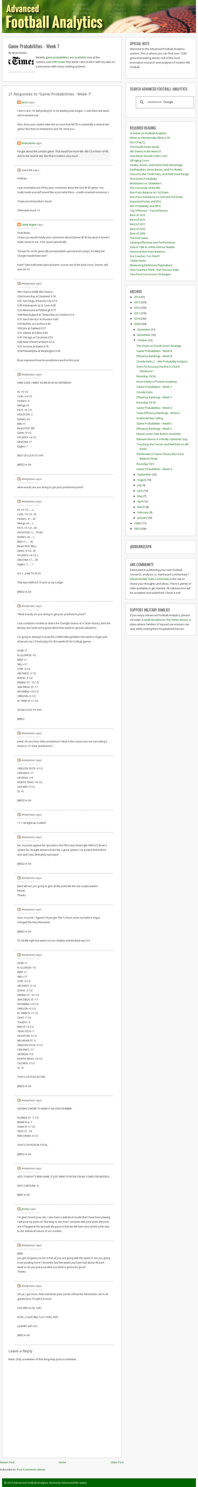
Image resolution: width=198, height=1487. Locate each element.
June (140, 491)
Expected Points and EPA (145, 201)
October (142, 340)
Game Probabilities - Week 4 (154, 469)
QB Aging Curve (139, 160)
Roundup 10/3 (145, 464)
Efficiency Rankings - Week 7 (154, 397)
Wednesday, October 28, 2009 (29, 1249)
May (140, 496)
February (143, 512)
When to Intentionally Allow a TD (150, 138)
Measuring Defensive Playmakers (151, 265)
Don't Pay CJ (137, 142)
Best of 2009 (137, 233)
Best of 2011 (137, 224)
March (141, 507)
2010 (137, 318)
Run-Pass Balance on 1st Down (149, 192)
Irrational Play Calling (150, 418)
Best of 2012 (137, 219)
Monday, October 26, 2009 (28, 505)
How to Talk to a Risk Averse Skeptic (152, 247)
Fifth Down (58, 62)
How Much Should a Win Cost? (148, 156)
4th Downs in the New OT (145, 151)
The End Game (139, 238)
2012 (137, 307)
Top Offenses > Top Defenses (149, 210)
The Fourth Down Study (144, 147)
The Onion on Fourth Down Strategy (159, 346)
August (142, 480)
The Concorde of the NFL (145, 188)
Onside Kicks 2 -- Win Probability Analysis (162, 361)
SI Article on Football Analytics (148, 133)
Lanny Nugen (28, 224)
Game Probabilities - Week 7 (33, 46)
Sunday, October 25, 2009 (28, 287)
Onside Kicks (145, 392)
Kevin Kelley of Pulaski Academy (157, 381)
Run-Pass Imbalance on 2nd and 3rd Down (156, 197)
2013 (137, 302)
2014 (137, 297)
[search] (164, 102)
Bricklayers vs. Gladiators (146, 183)
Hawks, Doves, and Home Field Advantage (156, 165)
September (144, 474)
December (144, 329)
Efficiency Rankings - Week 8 (154, 356)
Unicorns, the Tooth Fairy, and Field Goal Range (159, 174)
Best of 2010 (137, 229)
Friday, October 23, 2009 (27, 228)
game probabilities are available (66, 57)
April (140, 501)
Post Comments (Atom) (31, 1469)
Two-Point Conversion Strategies (150, 274)
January (142, 518)
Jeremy (25, 1209)
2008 (137, 523)
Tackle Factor (138, 260)
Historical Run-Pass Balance (147, 251)
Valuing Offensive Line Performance (152, 242)
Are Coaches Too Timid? (145, 256)
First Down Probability (143, 179)
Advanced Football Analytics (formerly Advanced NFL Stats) (50, 1483)
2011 (137, 313)
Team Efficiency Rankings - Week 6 (158, 413)
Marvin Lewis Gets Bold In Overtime (159, 434)
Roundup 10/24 (146, 376)
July (139, 485)
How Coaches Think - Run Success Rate (154, 270)
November (144, 335)
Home (62, 1462)
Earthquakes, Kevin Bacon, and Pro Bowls (156, 169)
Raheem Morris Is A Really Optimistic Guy (162, 439)
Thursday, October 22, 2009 (29, 106)
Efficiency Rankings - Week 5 (154, 428)
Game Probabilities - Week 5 (154, 423)
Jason (24, 102)
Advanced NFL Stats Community (149, 579)
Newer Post (7, 1462)
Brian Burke (28, 143)
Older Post (117, 1462)
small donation (153, 620)
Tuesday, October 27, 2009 (28, 1104)
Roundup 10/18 (146, 402)
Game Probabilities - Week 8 (154, 351)
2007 (137, 528)
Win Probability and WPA (145, 206)
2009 (137, 324)
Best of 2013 (137, 215)
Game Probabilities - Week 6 (154, 408)
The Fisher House (177, 620)
